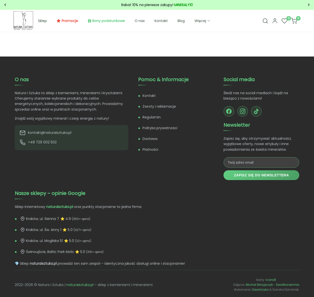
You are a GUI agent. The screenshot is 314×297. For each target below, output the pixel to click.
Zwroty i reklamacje (159, 106)
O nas (140, 20)
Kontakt (161, 20)
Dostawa (150, 138)
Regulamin (152, 117)
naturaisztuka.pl (79, 284)
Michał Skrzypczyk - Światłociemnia (272, 285)
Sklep (42, 20)
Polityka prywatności (160, 128)
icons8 (271, 280)
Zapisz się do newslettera (261, 175)
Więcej (203, 21)
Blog (181, 20)
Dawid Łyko (260, 289)
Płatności (150, 149)
